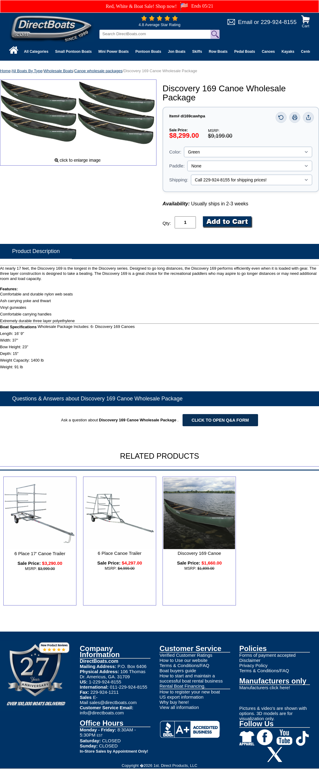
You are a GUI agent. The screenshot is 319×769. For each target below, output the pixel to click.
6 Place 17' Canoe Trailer (40, 553)
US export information (181, 697)
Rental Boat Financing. (183, 686)
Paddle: (177, 165)
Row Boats (218, 51)
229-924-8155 (279, 22)
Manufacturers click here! (264, 687)
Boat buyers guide (178, 670)
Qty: (167, 223)
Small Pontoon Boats (73, 51)
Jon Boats (177, 51)
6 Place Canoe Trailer (119, 553)
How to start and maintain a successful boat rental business (191, 678)
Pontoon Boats (148, 51)
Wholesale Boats (58, 71)
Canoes (268, 51)
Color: (175, 151)
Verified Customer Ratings (186, 655)
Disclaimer (249, 660)
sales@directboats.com (113, 702)
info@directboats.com (102, 712)
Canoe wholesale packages (98, 71)
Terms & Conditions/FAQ (184, 665)
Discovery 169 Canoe (199, 553)
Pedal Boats (244, 51)
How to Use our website (183, 660)
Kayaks (288, 51)
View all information (179, 707)
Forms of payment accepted (267, 655)
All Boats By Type (27, 71)
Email (245, 22)
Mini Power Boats (113, 51)
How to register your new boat (190, 691)
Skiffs (197, 51)
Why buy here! (174, 702)
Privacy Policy (253, 665)
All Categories (36, 51)
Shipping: (178, 179)
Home (5, 71)
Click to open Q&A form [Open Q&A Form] (220, 420)
